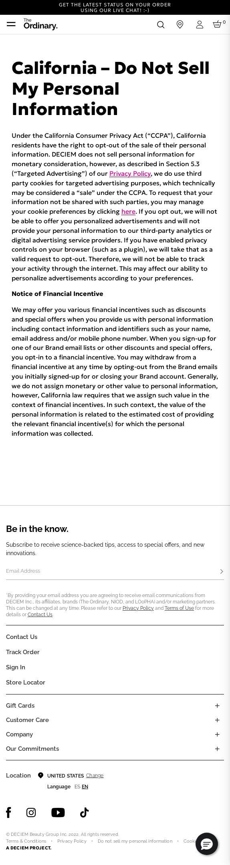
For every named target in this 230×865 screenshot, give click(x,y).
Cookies (192, 841)
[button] (207, 844)
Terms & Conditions (26, 841)
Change (94, 775)
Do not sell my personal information (135, 841)
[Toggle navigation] (11, 24)
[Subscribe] (222, 572)
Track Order (23, 652)
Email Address (23, 571)
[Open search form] (160, 24)
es (77, 787)
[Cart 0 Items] (218, 24)
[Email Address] (115, 572)
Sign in (15, 667)
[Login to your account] (199, 24)
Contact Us (40, 614)
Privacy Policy (130, 173)
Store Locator (25, 682)
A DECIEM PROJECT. (28, 848)
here (128, 211)
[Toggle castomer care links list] (217, 720)
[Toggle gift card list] (217, 706)
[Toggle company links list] (217, 734)
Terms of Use (179, 608)
